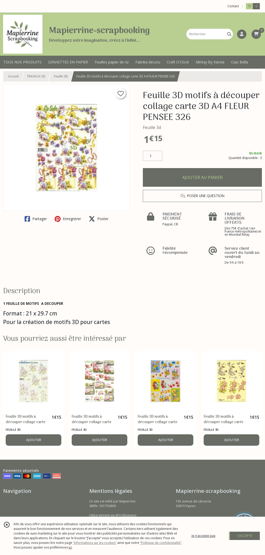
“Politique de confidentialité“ (160, 542)
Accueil (13, 76)
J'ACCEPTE (245, 536)
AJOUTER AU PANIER (202, 177)
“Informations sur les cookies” (94, 542)
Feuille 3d (152, 127)
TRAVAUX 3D (36, 76)
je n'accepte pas (203, 536)
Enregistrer (68, 219)
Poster (98, 219)
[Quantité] (152, 156)
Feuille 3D (61, 76)
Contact (233, 6)
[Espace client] (241, 34)
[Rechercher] (229, 34)
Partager (36, 219)
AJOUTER (33, 439)
